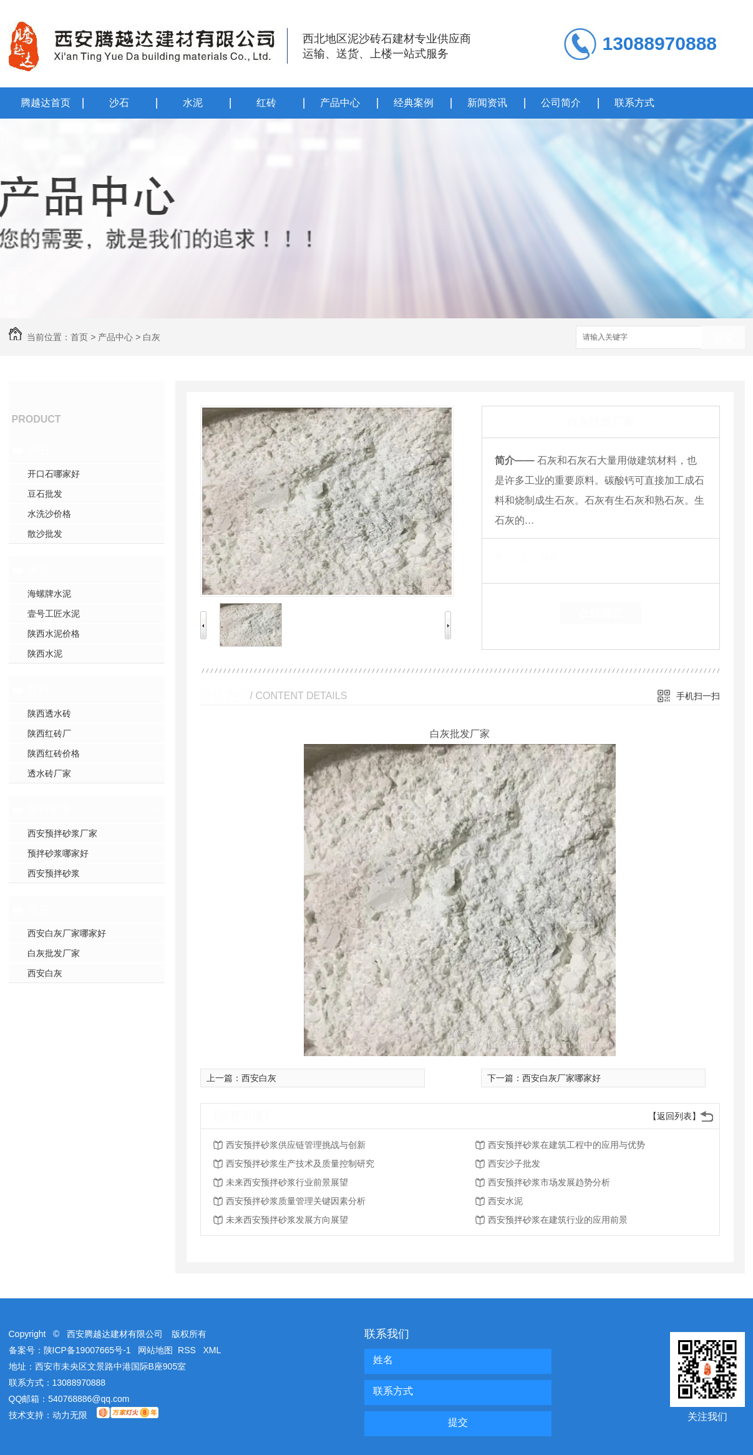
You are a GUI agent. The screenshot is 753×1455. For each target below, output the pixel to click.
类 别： (516, 557)
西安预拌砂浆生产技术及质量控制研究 (300, 1163)
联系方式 (634, 102)
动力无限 (69, 1415)
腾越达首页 (45, 102)
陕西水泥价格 (53, 634)
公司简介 (561, 102)
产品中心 (340, 102)
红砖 (266, 102)
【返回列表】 (674, 1116)
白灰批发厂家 (53, 953)
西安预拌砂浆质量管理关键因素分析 (296, 1201)
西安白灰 (44, 973)
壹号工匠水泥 (53, 614)
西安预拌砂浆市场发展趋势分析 (549, 1182)
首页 (79, 337)
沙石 (119, 102)
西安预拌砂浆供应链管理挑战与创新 (296, 1145)
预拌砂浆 (49, 809)
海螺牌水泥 (49, 594)
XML (212, 1350)
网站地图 (155, 1350)
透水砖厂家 (49, 773)
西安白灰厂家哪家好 (66, 933)
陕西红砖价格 (53, 753)
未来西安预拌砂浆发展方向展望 (287, 1220)
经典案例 (414, 102)
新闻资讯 (487, 102)
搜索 (723, 338)
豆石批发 (44, 494)
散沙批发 (44, 534)
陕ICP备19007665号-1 (87, 1350)
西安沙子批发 (514, 1163)
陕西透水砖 (49, 713)
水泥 (193, 102)
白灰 (151, 337)
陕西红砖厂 (49, 733)
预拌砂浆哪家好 (58, 853)
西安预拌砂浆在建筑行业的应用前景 (558, 1220)
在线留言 (600, 613)
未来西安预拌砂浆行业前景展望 (287, 1182)
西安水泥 (505, 1201)
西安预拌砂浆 (53, 873)
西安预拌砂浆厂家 (62, 833)
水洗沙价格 (49, 514)
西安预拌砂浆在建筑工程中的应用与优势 (566, 1145)
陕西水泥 (44, 654)
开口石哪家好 (53, 474)
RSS (188, 1350)
